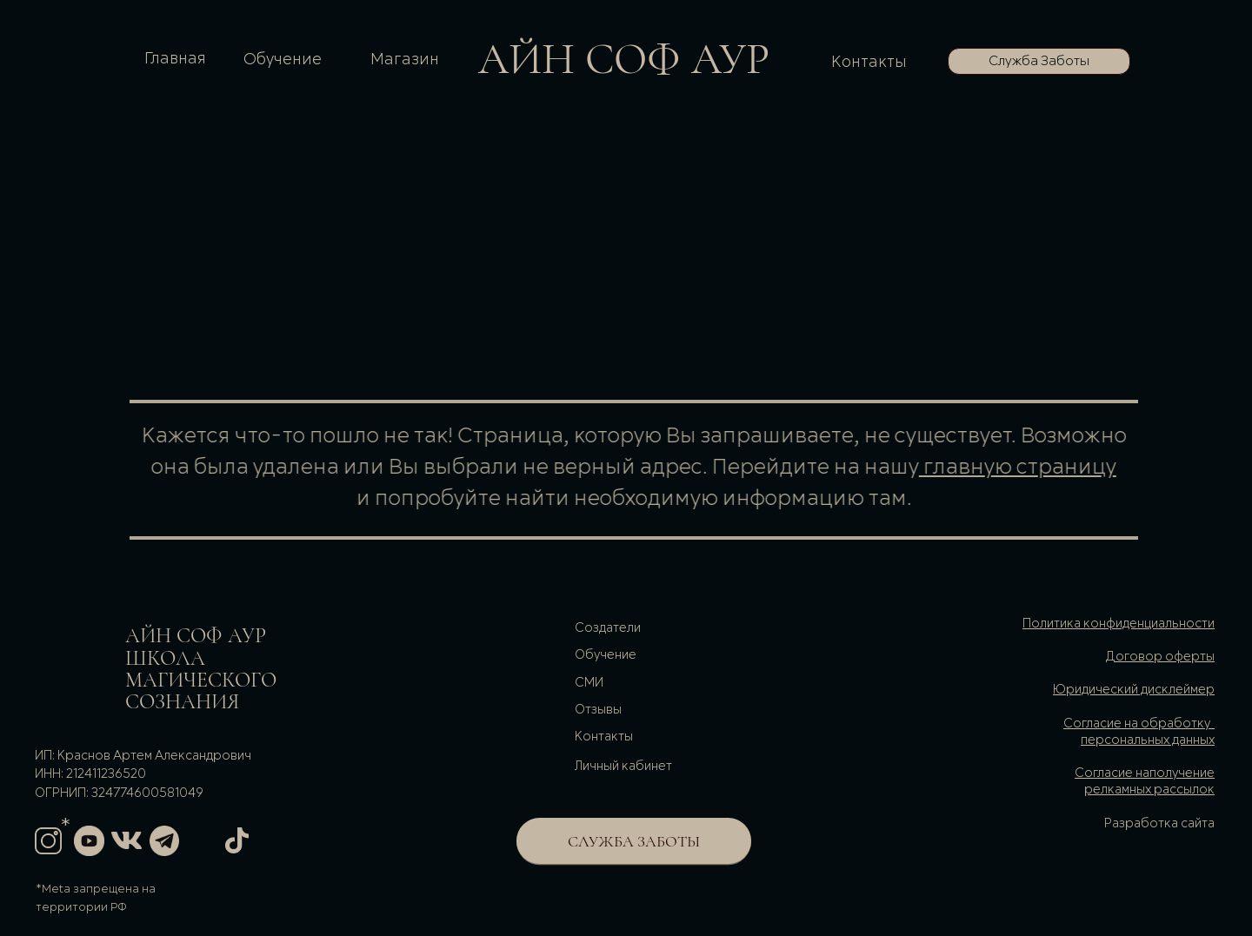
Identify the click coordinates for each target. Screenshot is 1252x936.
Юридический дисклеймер (1134, 690)
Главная (175, 59)
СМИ (589, 683)
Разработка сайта (1159, 824)
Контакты (869, 62)
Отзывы (598, 710)
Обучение (282, 59)
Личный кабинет (623, 766)
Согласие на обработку (1136, 724)
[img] (69, 662)
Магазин (404, 59)
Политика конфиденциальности (1118, 624)
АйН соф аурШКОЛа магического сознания (200, 668)
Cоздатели (608, 628)
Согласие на (1112, 773)
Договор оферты (1160, 657)
